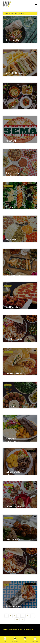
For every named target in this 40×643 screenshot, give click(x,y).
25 (27, 616)
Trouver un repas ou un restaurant (14, 13)
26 (32, 616)
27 (17, 619)
